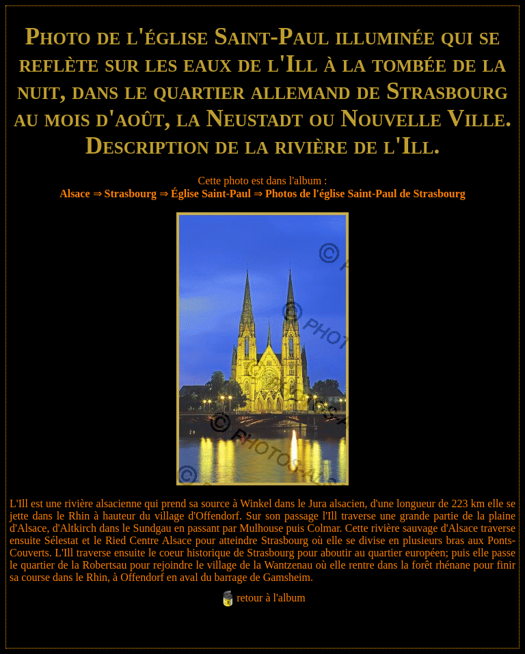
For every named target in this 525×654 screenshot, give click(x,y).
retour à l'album (271, 597)
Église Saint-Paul (211, 193)
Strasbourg (131, 193)
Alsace (74, 193)
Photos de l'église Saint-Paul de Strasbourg (365, 193)
